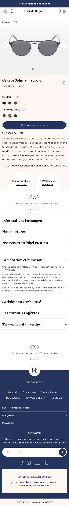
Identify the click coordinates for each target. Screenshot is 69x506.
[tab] (33, 69)
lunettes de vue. (57, 165)
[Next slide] (64, 3)
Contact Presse (48, 392)
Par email (12, 392)
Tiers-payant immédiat (22, 324)
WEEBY (49, 502)
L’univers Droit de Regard (16, 407)
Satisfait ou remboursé (21, 301)
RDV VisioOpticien (21, 183)
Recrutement (57, 398)
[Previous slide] (4, 3)
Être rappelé (29, 392)
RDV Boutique (48, 183)
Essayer (10, 22)
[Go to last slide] (5, 45)
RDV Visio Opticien (35, 398)
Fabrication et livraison (22, 260)
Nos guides (8, 415)
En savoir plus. (42, 485)
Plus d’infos (8, 423)
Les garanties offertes (20, 313)
